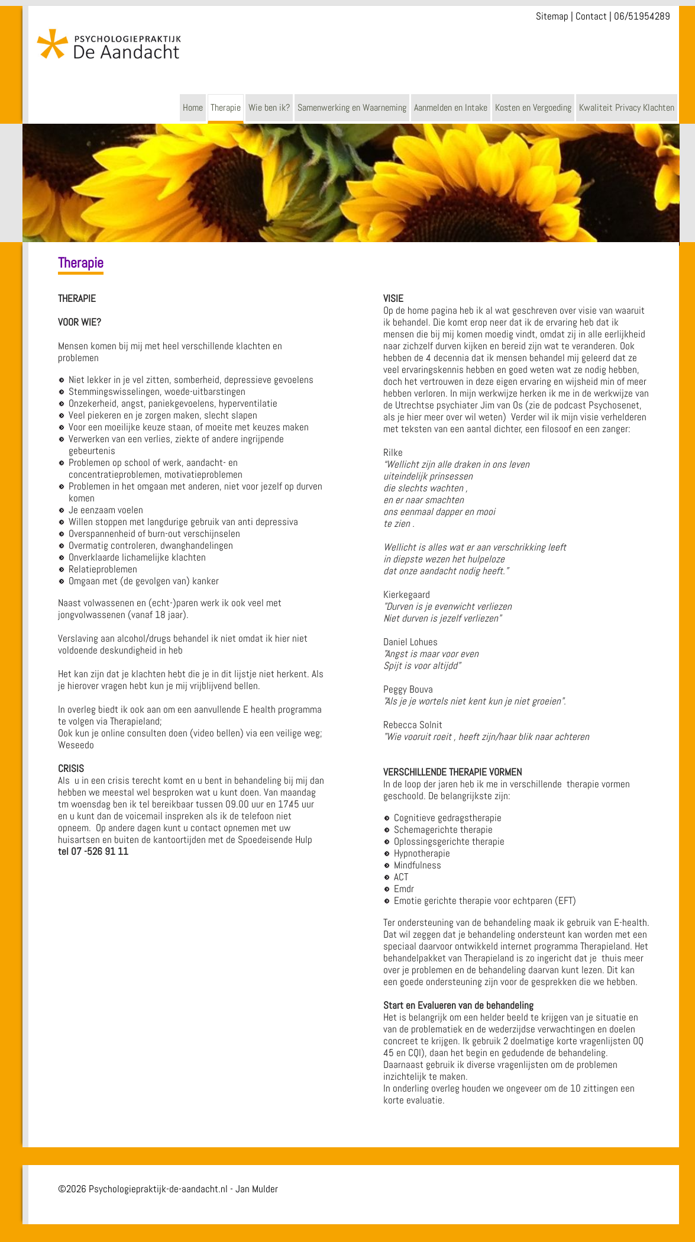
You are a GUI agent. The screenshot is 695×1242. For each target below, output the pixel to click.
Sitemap (552, 15)
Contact (591, 15)
